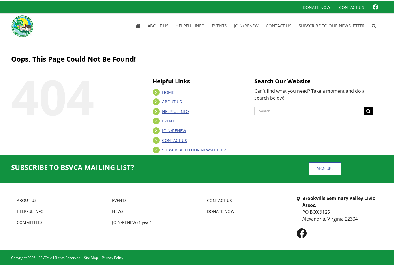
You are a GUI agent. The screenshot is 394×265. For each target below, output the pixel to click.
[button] (374, 26)
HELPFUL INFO (175, 111)
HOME (168, 92)
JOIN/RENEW (174, 130)
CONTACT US (174, 140)
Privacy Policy (112, 257)
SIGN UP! (325, 168)
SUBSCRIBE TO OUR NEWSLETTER (194, 150)
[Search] (368, 111)
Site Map (91, 257)
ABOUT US (172, 101)
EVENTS (169, 121)
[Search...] (309, 111)
